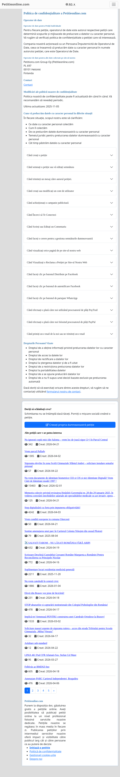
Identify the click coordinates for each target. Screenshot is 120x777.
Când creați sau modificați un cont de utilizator (50, 191)
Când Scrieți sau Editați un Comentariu (46, 226)
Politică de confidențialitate (45, 751)
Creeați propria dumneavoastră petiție (70, 424)
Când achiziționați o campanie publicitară (48, 202)
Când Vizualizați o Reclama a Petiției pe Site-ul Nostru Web (57, 262)
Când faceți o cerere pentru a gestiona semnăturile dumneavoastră (60, 238)
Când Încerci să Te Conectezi (41, 214)
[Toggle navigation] (113, 4)
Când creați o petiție (37, 155)
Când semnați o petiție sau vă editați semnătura (50, 167)
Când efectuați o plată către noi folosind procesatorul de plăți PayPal (61, 322)
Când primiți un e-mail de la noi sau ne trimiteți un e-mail (56, 334)
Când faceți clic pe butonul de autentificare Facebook (53, 286)
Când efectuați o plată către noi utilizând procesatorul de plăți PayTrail (62, 310)
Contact (28, 84)
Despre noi (36, 759)
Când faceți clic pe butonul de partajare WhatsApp (52, 298)
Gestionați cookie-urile (43, 755)
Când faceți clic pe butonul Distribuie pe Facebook (52, 274)
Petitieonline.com (15, 4)
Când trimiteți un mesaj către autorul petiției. (49, 179)
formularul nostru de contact (63, 391)
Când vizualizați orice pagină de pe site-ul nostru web (54, 250)
